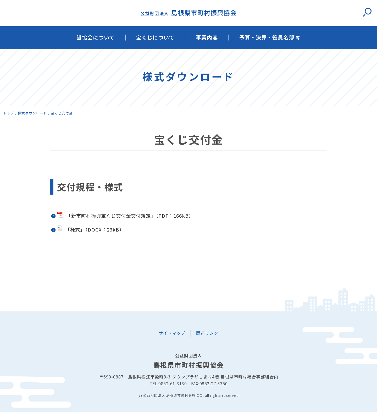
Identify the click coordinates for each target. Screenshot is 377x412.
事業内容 (207, 37)
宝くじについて (155, 37)
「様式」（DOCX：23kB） (94, 229)
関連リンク (207, 333)
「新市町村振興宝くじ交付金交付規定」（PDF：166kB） (125, 215)
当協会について (95, 37)
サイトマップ (172, 333)
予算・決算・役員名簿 (269, 37)
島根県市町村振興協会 (188, 12)
